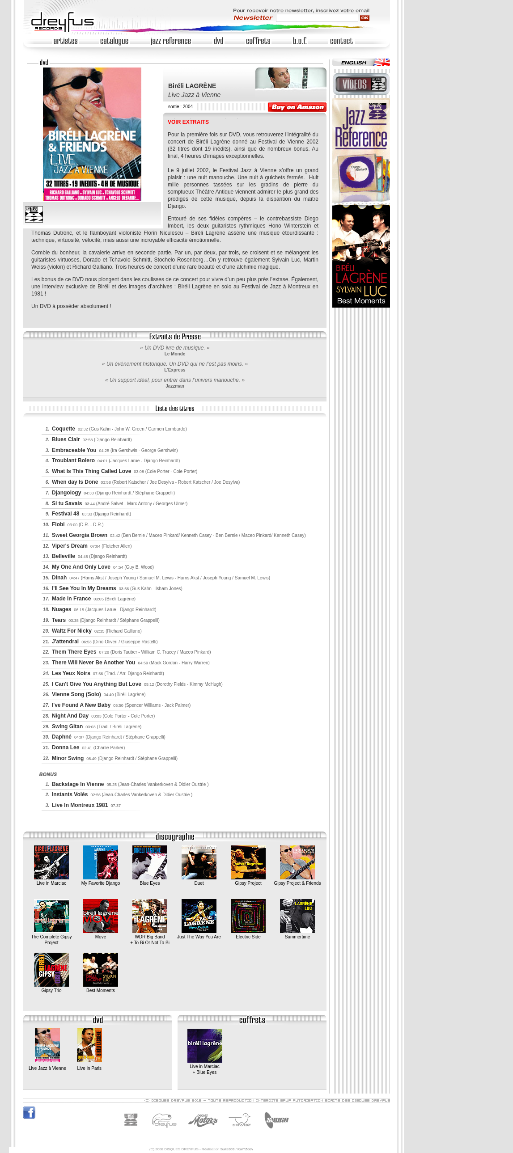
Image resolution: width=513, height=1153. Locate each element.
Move (100, 934)
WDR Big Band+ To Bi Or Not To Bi (150, 937)
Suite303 (227, 1149)
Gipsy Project (248, 880)
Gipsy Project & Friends (297, 880)
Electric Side (248, 934)
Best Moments (100, 988)
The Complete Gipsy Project (51, 937)
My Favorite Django (100, 880)
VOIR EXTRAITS (188, 122)
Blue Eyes (149, 880)
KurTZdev (245, 1149)
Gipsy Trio (51, 988)
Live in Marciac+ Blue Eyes (204, 1067)
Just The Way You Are (199, 934)
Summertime (297, 934)
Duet (199, 880)
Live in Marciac (51, 880)
